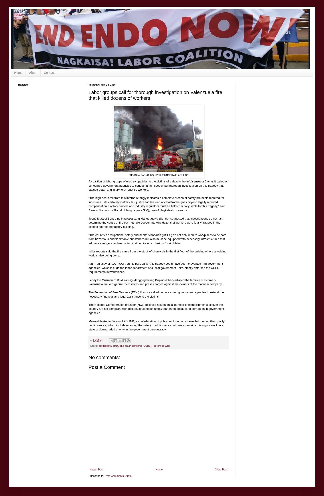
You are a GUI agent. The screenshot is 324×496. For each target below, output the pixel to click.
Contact (49, 72)
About (33, 72)
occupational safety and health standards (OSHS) (125, 345)
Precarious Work (161, 345)
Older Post (221, 469)
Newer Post (96, 469)
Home (18, 72)
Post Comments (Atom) (118, 476)
